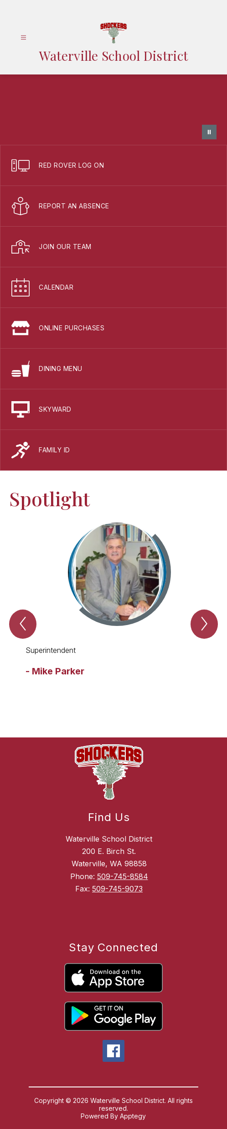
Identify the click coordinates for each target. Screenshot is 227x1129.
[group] (113, 613)
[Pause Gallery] (209, 132)
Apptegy (133, 1116)
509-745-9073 (117, 888)
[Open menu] (23, 37)
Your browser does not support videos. (113, 109)
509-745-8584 (122, 876)
